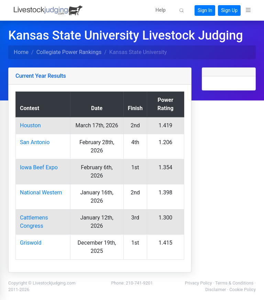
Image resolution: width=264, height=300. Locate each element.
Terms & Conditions (234, 283)
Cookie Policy (242, 289)
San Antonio (35, 142)
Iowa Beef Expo (39, 167)
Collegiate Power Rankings (69, 52)
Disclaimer (215, 289)
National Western (41, 192)
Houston (30, 125)
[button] (160, 10)
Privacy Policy (198, 283)
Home (21, 52)
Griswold (31, 242)
